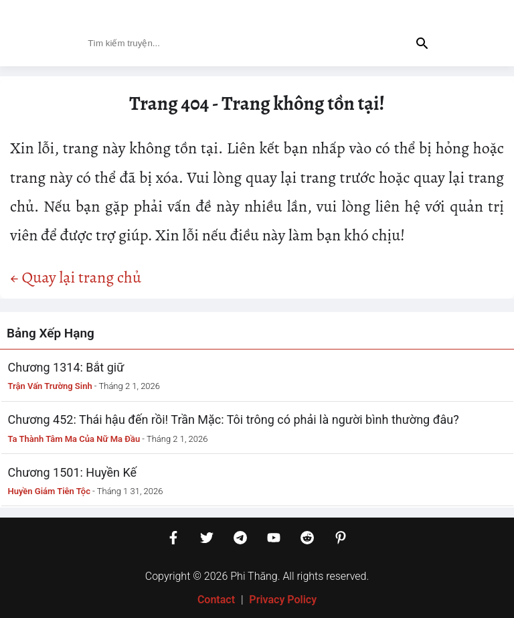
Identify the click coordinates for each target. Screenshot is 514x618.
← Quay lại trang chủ (75, 277)
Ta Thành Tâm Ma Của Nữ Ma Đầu (74, 439)
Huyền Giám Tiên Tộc (49, 491)
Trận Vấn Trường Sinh (50, 386)
